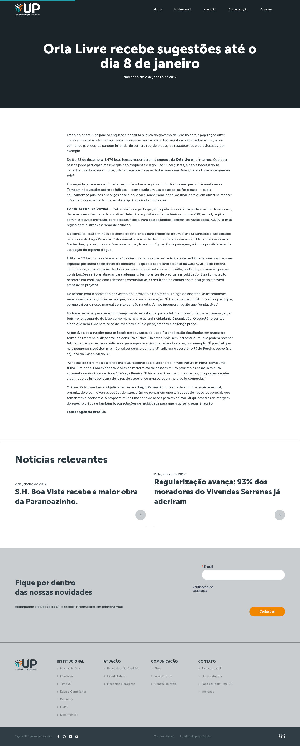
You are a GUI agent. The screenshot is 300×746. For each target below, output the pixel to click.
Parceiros (66, 699)
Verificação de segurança (202, 589)
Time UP (66, 684)
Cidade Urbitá (116, 676)
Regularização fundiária (123, 668)
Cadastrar (267, 611)
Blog (157, 668)
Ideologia (66, 676)
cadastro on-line (110, 214)
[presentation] (253, 592)
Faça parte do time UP (216, 684)
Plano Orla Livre (82, 387)
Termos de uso (164, 736)
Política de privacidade (195, 736)
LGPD (64, 707)
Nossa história (70, 668)
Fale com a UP (211, 668)
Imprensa (207, 691)
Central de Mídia (165, 684)
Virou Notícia (163, 676)
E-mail (207, 567)
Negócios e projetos (121, 684)
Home (158, 9)
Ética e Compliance (73, 691)
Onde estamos (211, 676)
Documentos (69, 715)
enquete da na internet (184, 160)
